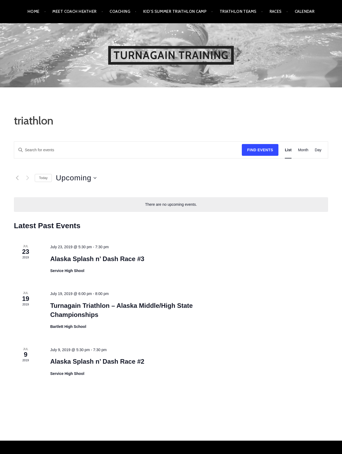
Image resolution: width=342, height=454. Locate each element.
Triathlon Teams (238, 11)
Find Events (260, 150)
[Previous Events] (17, 178)
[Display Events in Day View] (318, 150)
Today (43, 178)
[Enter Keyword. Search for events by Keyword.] (128, 150)
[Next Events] (27, 178)
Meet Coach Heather (74, 11)
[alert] (171, 204)
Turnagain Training (171, 55)
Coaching (120, 11)
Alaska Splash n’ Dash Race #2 (97, 361)
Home (34, 11)
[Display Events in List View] (288, 150)
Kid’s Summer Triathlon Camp (175, 11)
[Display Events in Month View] (303, 150)
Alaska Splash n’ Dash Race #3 (97, 258)
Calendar (305, 11)
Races (276, 11)
